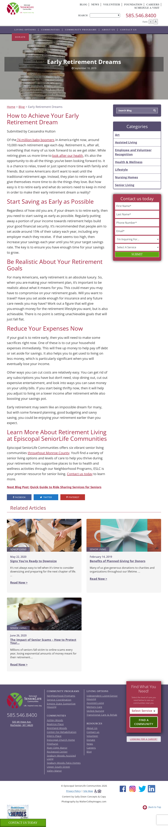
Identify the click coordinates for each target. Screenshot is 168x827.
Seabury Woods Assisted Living (61, 757)
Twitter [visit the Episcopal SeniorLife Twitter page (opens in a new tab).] (46, 497)
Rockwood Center (57, 751)
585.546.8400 (141, 15)
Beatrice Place (55, 724)
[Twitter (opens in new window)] (142, 788)
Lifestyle (121, 170)
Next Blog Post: (18, 487)
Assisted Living (126, 142)
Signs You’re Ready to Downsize (33, 561)
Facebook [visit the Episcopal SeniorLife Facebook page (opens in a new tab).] (19, 497)
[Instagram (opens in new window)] (132, 788)
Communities (50, 29)
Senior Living (124, 185)
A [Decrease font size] (150, 21)
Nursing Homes (126, 177)
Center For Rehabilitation (61, 732)
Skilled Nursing (95, 710)
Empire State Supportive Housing (61, 705)
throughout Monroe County (48, 453)
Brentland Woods (57, 728)
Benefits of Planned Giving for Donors (117, 561)
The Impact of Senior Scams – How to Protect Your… (43, 641)
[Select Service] (144, 711)
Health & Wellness (128, 162)
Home (11, 107)
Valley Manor (54, 770)
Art (117, 135)
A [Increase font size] (156, 21)
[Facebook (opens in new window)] (122, 788)
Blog (83, 5)
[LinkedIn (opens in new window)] (151, 788)
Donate (20, 37)
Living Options (25, 29)
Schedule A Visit (146, 8)
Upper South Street (58, 766)
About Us (108, 29)
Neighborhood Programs (61, 695)
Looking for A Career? (143, 739)
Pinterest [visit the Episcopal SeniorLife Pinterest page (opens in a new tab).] (72, 497)
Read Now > (19, 582)
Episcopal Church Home (61, 739)
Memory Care (94, 706)
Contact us (128, 29)
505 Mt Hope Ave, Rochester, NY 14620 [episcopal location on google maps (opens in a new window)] (21, 723)
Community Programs (81, 29)
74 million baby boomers (35, 140)
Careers (91, 747)
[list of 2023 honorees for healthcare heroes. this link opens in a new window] (18, 811)
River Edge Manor (57, 747)
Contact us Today (23, 822)
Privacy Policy (73, 791)
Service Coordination (59, 699)
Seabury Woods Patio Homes (64, 762)
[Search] (154, 110)
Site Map (88, 791)
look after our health (67, 155)
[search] (105, 15)
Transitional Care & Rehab (102, 714)
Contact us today (80, 474)
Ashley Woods (55, 720)
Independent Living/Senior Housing (102, 697)
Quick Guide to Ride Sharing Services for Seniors (65, 487)
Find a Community (143, 722)
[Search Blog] (134, 110)
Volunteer (111, 5)
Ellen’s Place (54, 735)
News (95, 5)
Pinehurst (52, 743)
